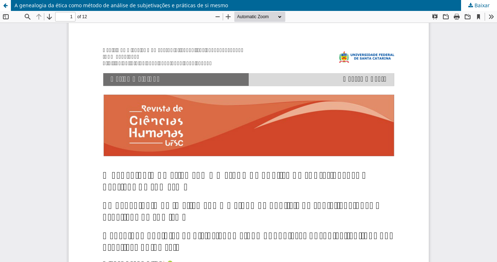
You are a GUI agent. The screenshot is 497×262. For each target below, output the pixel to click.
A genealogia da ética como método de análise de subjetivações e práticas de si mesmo (121, 5)
